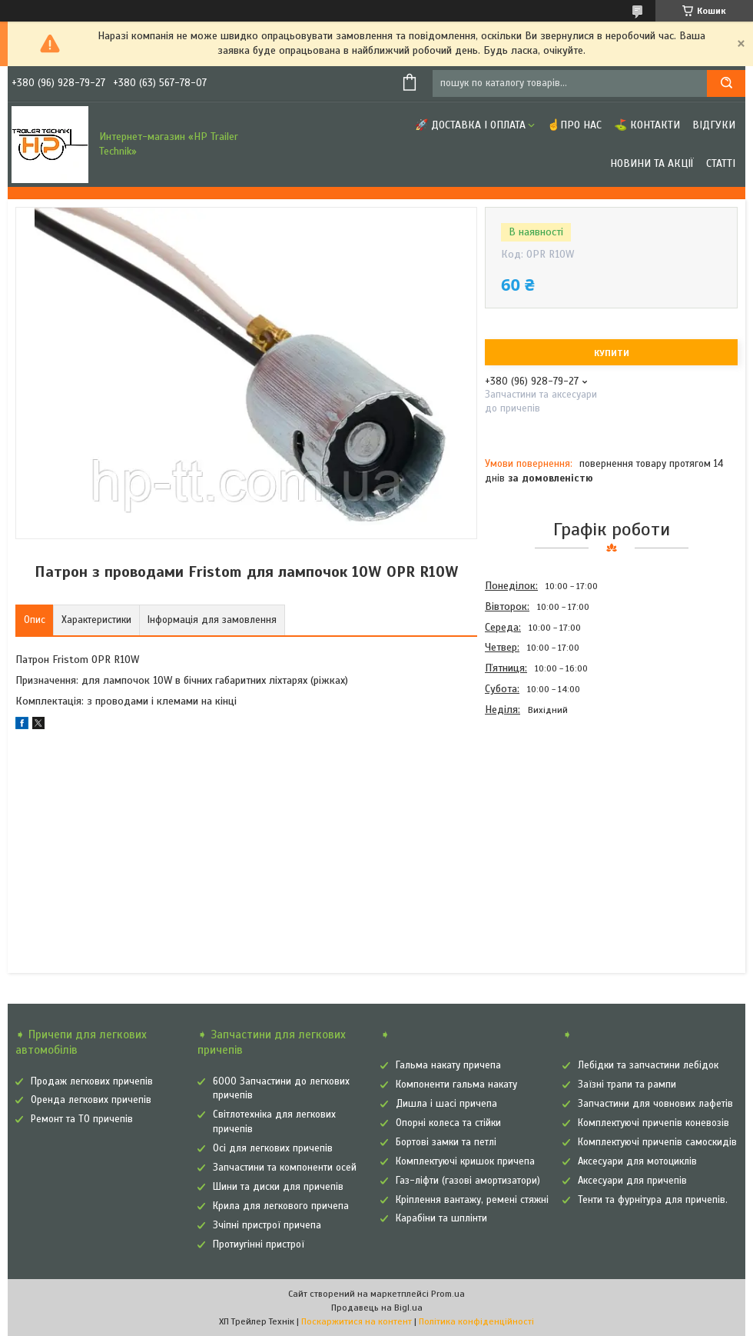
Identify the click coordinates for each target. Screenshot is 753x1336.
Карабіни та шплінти (441, 1218)
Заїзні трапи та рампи (627, 1084)
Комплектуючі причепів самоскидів (657, 1142)
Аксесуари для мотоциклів (637, 1161)
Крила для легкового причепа (281, 1206)
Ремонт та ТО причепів (82, 1119)
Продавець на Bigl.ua (377, 1307)
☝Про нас (574, 125)
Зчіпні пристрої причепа (267, 1225)
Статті (720, 163)
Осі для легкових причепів (273, 1148)
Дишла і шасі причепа (446, 1104)
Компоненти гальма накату (456, 1084)
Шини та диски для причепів (278, 1187)
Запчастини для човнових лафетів (655, 1104)
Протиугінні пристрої (258, 1244)
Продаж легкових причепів (92, 1081)
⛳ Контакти (647, 125)
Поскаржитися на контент (356, 1321)
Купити (611, 353)
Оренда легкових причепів (91, 1100)
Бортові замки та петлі (446, 1142)
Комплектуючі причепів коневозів (653, 1123)
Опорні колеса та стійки (448, 1123)
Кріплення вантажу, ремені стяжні (472, 1200)
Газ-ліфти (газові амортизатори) (468, 1180)
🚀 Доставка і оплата (470, 125)
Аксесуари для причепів (632, 1180)
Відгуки (713, 125)
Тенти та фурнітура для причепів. (653, 1200)
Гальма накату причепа (448, 1065)
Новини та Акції (652, 163)
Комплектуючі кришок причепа (465, 1161)
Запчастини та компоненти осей (285, 1167)
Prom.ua (448, 1293)
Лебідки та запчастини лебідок (648, 1065)
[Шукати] (726, 83)
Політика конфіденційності (476, 1321)
